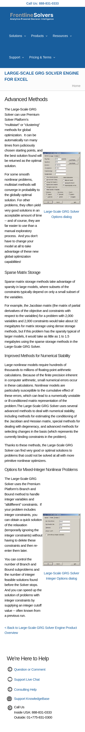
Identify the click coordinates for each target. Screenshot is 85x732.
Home (76, 86)
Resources (60, 36)
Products (37, 36)
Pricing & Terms (40, 57)
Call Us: (32, 3)
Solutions (15, 36)
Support (14, 57)
